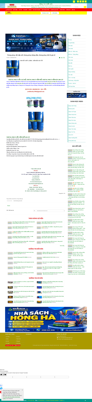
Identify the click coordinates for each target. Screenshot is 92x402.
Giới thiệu (15, 9)
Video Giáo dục (72, 117)
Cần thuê (70, 60)
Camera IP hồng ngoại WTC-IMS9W (22, 274)
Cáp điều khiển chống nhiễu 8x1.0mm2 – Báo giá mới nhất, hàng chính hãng (76, 234)
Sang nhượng (71, 71)
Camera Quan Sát (54, 9)
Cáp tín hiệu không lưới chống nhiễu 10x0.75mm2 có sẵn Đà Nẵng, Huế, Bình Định (76, 171)
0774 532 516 (31, 400)
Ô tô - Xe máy (71, 77)
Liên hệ (73, 9)
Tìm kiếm (7, 360)
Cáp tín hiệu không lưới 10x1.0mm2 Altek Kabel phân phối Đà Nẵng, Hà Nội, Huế (76, 166)
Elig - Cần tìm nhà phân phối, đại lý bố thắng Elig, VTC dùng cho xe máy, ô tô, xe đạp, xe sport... (52, 285)
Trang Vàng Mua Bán (45, 362)
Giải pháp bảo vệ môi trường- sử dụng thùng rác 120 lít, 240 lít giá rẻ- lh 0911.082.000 (76, 159)
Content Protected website (52, 400)
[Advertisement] (46, 24)
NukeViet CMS (56, 362)
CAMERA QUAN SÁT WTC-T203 (51, 274)
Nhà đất (70, 63)
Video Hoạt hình (72, 114)
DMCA (62, 400)
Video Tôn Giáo (72, 129)
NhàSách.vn (34, 7)
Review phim (71, 108)
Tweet (8, 223)
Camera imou (58, 5)
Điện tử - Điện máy (73, 51)
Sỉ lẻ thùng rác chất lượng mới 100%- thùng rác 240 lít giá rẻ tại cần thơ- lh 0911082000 (76, 272)
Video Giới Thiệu (72, 105)
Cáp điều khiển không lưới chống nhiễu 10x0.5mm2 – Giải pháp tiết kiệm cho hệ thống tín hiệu (76, 196)
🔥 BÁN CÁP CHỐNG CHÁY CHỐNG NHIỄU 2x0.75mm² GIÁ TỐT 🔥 (76, 190)
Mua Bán (25, 9)
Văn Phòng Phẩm (45, 9)
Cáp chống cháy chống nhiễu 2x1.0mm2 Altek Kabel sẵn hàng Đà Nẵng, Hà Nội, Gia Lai (76, 152)
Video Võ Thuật (72, 111)
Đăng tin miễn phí (46, 4)
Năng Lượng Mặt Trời (36, 5)
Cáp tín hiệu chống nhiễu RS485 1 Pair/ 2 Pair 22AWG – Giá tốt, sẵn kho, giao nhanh (76, 255)
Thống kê (68, 9)
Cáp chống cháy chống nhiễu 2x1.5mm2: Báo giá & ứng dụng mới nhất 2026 (76, 215)
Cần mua (70, 57)
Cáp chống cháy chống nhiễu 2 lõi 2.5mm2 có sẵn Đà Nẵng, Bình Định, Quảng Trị (76, 261)
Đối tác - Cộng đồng (73, 54)
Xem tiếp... (62, 263)
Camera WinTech (66, 5)
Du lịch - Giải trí (72, 83)
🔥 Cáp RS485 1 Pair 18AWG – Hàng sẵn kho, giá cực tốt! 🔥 (76, 184)
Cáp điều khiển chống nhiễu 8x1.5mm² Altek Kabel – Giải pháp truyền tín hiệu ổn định (76, 222)
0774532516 (41, 400)
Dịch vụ (70, 66)
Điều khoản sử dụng (73, 362)
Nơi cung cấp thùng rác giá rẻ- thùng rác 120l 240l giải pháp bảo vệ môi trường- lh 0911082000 (76, 240)
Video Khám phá (72, 123)
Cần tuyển (70, 69)
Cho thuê (70, 48)
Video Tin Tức (71, 132)
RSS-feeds (18, 360)
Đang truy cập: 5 (10, 362)
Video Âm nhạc (72, 120)
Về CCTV (70, 134)
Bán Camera (45, 5)
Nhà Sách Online (36, 9)
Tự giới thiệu (71, 42)
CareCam (51, 5)
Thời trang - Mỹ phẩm (73, 80)
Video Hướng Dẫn (72, 137)
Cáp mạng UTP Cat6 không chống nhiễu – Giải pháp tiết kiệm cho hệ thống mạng (76, 228)
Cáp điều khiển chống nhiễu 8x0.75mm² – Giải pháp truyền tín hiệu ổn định (76, 267)
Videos (30, 9)
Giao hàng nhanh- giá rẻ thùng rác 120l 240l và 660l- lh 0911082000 (76, 210)
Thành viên (62, 9)
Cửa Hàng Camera (25, 5)
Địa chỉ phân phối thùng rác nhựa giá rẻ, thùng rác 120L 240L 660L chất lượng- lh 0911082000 (76, 178)
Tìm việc (70, 74)
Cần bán (70, 45)
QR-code (17, 362)
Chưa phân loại (72, 140)
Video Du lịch (71, 126)
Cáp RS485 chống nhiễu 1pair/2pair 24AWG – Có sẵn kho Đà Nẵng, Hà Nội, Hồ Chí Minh (76, 204)
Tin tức (20, 9)
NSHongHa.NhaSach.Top (54, 7)
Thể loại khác (71, 86)
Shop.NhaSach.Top (43, 7)
